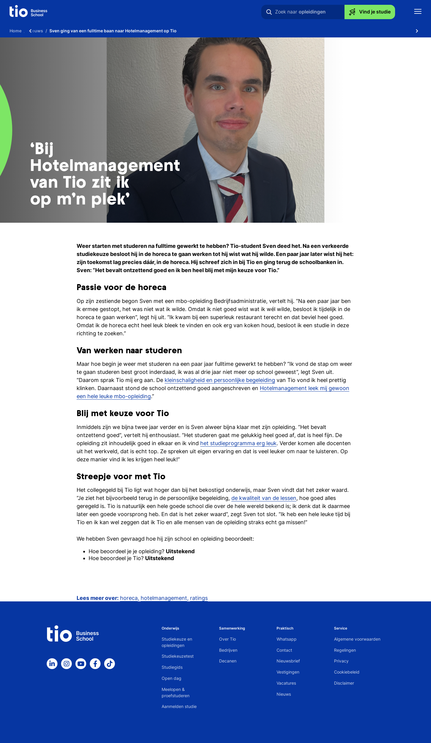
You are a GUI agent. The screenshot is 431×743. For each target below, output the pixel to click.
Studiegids (172, 667)
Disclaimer (344, 683)
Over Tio (227, 639)
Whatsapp (287, 639)
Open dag (171, 678)
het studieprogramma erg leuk (238, 443)
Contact (284, 650)
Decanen (227, 660)
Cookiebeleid (346, 671)
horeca (129, 598)
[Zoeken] (269, 12)
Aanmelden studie (179, 706)
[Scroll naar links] (30, 30)
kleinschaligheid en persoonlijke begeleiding (220, 380)
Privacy (341, 660)
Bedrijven (228, 650)
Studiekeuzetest (178, 656)
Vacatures (286, 683)
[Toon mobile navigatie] (417, 12)
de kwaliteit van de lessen (263, 498)
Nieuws (284, 694)
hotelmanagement (164, 598)
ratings (199, 598)
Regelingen (345, 650)
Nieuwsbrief (288, 660)
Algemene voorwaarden (357, 639)
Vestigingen (288, 671)
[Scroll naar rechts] (417, 30)
